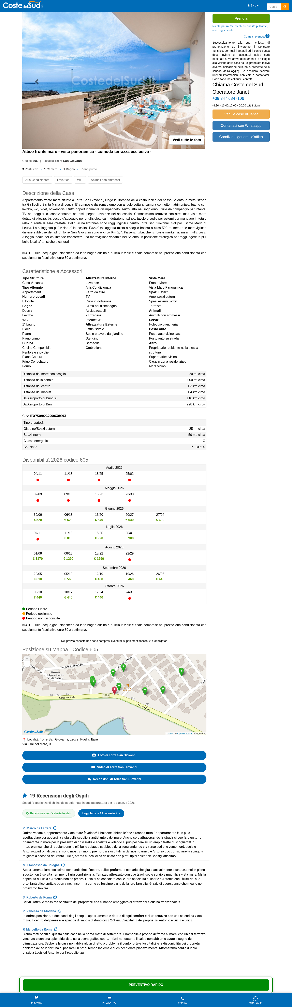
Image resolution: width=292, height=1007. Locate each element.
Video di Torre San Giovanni (114, 767)
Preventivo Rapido (146, 985)
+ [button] (27, 658)
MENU (253, 5)
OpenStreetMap (185, 733)
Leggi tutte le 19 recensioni (101, 813)
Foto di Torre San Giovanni (114, 755)
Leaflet (169, 733)
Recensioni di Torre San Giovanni (114, 779)
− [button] (27, 664)
